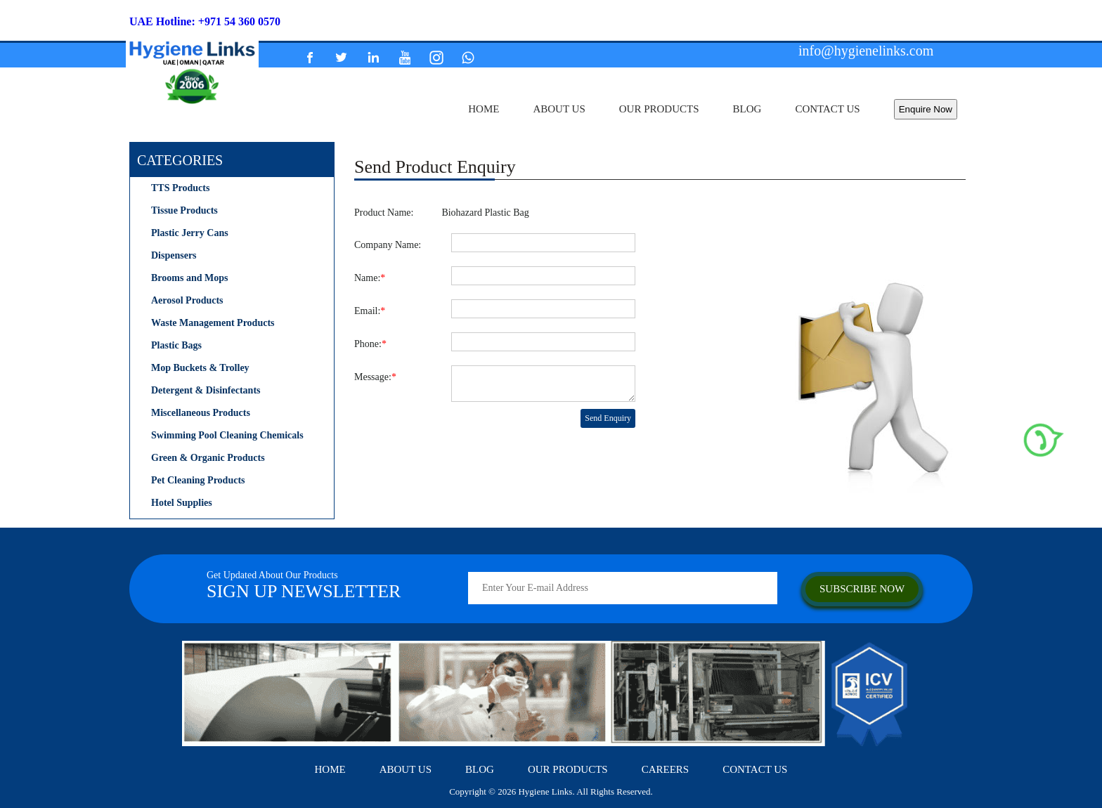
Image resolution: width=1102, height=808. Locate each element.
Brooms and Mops (189, 278)
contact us (827, 109)
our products (659, 109)
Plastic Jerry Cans (189, 233)
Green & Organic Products (208, 457)
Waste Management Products (213, 323)
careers (665, 769)
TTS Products (180, 188)
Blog (747, 109)
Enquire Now (925, 109)
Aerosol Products (187, 300)
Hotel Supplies (181, 502)
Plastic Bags (176, 345)
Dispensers (174, 255)
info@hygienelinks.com (865, 50)
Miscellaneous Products (200, 413)
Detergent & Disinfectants (206, 390)
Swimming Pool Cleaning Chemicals (227, 435)
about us (559, 109)
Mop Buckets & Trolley (200, 368)
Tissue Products (184, 210)
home (483, 109)
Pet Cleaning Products (198, 480)
